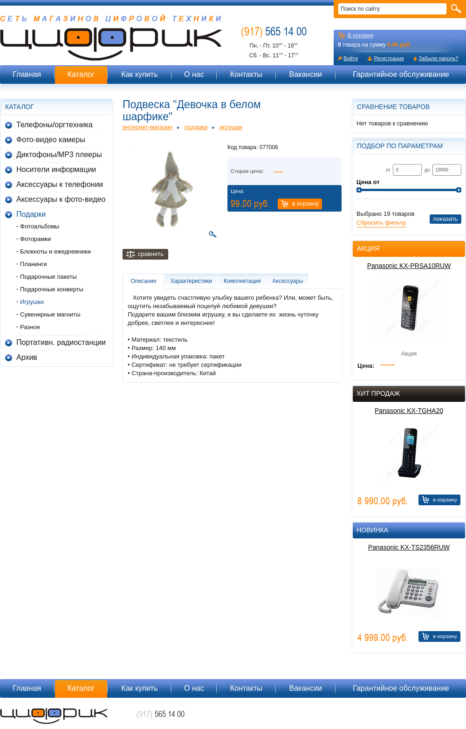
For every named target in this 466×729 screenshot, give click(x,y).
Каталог (81, 74)
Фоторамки (35, 238)
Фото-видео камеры (50, 140)
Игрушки (32, 301)
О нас (194, 74)
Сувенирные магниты (50, 314)
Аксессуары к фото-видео (60, 199)
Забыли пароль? (438, 58)
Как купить (139, 74)
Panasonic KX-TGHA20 (409, 410)
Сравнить (151, 253)
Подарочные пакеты (48, 276)
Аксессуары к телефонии (59, 184)
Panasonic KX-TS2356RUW (409, 547)
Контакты (246, 74)
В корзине (360, 35)
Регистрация (389, 58)
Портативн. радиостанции (61, 342)
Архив (26, 357)
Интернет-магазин (147, 127)
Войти (350, 58)
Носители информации (56, 169)
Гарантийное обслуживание (401, 74)
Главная (27, 74)
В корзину (305, 203)
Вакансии (305, 74)
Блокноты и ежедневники (55, 251)
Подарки (31, 214)
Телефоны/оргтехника (54, 125)
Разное (30, 326)
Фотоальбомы (39, 226)
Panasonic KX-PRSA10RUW (409, 265)
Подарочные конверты (51, 289)
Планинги (33, 264)
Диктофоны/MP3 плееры (59, 154)
